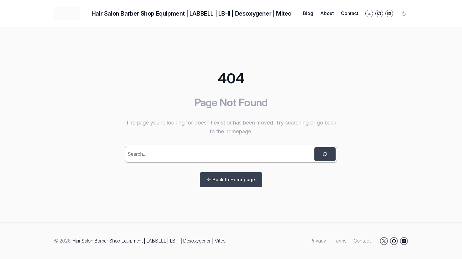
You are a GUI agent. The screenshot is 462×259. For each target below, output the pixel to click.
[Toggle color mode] (404, 13)
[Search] (325, 154)
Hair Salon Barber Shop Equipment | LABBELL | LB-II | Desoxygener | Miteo (191, 13)
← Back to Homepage (231, 179)
